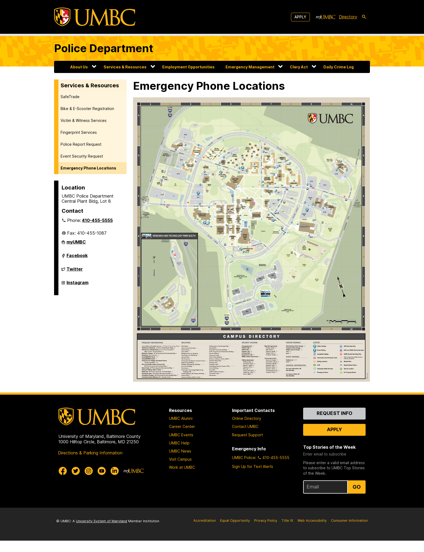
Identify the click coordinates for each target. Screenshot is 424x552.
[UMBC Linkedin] (115, 482)
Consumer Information (349, 532)
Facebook (77, 257)
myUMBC (76, 244)
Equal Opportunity (235, 532)
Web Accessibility (312, 532)
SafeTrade (70, 96)
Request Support (247, 446)
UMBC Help (179, 454)
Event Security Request (82, 156)
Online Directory (246, 429)
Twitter (75, 271)
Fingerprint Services (79, 132)
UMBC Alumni (181, 429)
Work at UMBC (182, 478)
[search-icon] (364, 17)
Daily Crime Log (338, 67)
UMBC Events (181, 446)
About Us (79, 67)
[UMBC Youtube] (102, 482)
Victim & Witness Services (84, 120)
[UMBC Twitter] (76, 482)
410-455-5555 (97, 220)
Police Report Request (81, 144)
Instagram (77, 284)
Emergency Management (250, 67)
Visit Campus (180, 470)
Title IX (287, 532)
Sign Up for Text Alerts (252, 477)
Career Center (182, 437)
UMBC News (180, 462)
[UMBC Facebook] (63, 482)
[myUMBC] (325, 17)
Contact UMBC (245, 437)
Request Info (334, 424)
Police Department (103, 48)
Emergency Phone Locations (88, 168)
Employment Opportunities (188, 67)
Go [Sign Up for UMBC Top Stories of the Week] (357, 498)
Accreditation (204, 532)
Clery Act (299, 67)
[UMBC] (95, 16)
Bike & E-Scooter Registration (87, 108)
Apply (300, 17)
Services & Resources (125, 67)
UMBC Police (243, 469)
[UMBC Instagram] (89, 482)
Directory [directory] (348, 16)
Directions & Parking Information (90, 464)
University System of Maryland (101, 532)
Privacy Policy (265, 532)
